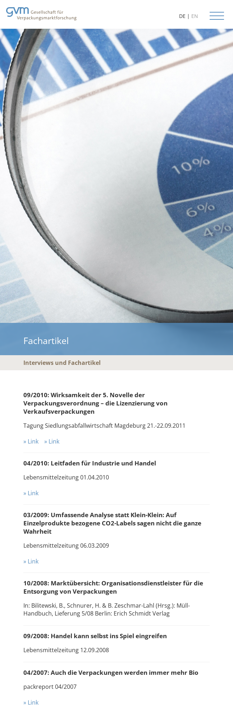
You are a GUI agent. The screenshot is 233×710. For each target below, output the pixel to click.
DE (182, 16)
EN (194, 16)
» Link (30, 441)
